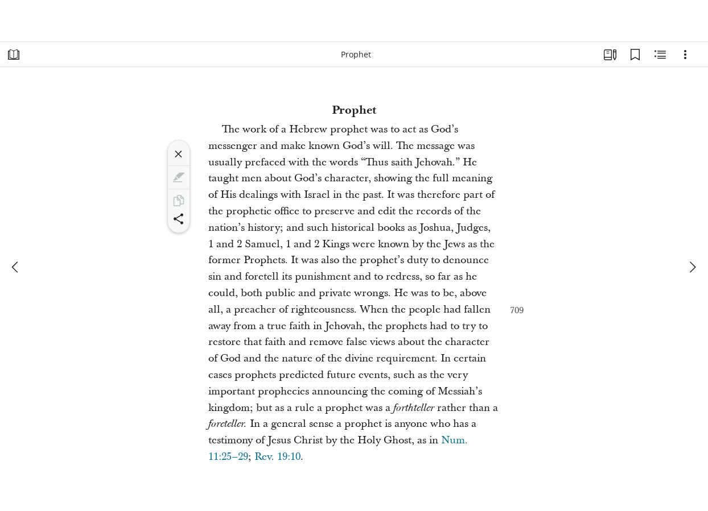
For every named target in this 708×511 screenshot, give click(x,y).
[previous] (16, 267)
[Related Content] (660, 54)
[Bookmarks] (635, 54)
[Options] (685, 54)
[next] (692, 267)
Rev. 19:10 (277, 457)
